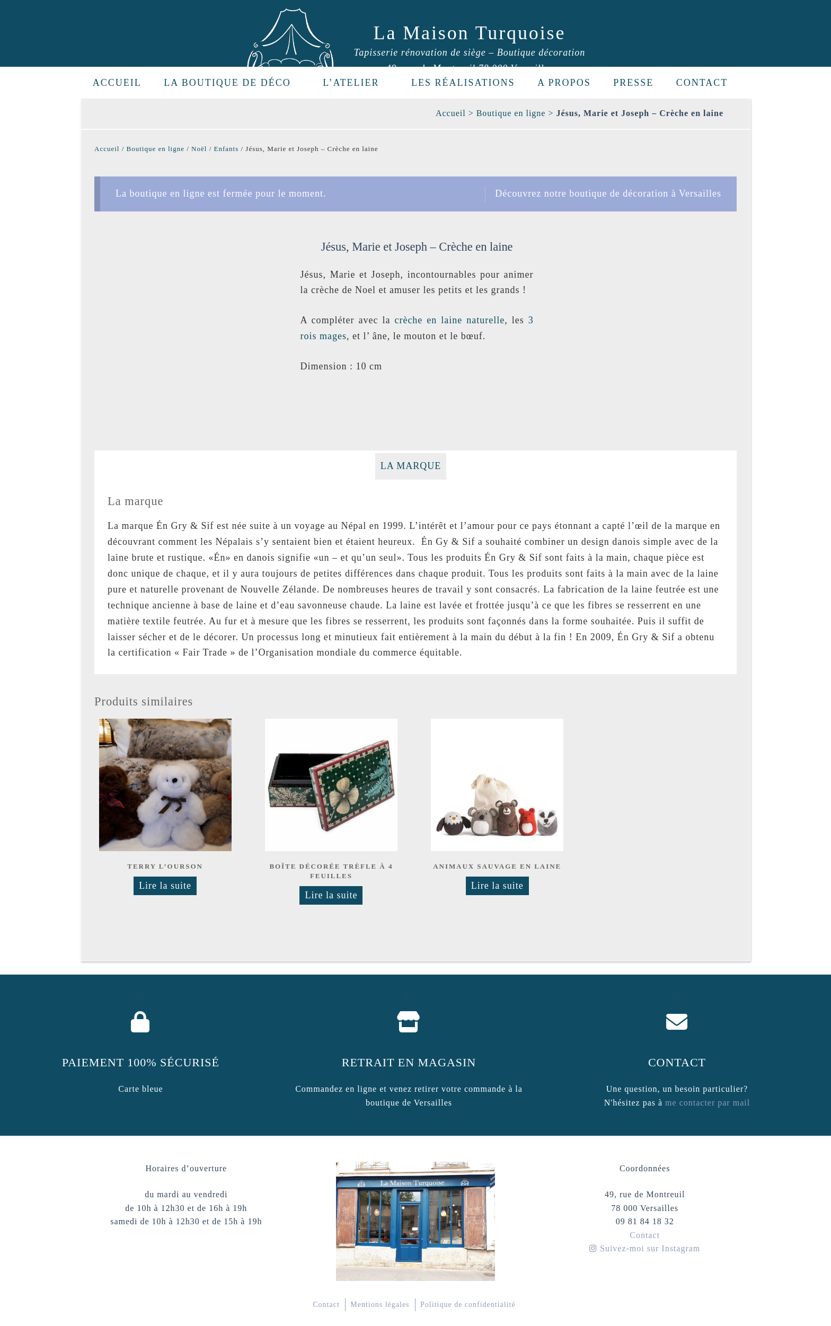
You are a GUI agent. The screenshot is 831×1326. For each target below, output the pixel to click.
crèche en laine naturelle (449, 320)
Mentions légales (379, 1305)
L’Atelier (357, 82)
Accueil (117, 82)
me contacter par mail (706, 1102)
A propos (564, 82)
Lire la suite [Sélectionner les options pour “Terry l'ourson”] (165, 885)
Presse (633, 82)
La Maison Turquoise (470, 32)
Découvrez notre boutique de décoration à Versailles (608, 193)
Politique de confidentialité (468, 1305)
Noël (199, 149)
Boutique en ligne (511, 113)
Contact (702, 82)
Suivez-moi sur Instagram (644, 1248)
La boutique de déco (233, 82)
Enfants (226, 149)
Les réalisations (463, 82)
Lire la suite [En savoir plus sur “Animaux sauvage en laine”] (497, 885)
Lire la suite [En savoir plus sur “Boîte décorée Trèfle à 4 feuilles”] (331, 895)
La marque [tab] (411, 466)
